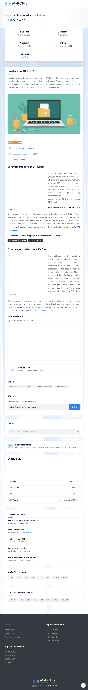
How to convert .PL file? (17, 548)
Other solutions (19, 160)
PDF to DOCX (10, 652)
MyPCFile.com (53, 686)
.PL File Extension (24, 551)
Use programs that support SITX (25, 154)
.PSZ (55, 600)
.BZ (41, 600)
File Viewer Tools (23, 15)
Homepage (9, 15)
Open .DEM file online (16, 530)
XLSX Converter (52, 637)
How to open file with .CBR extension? (23, 521)
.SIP (33, 578)
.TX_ (48, 600)
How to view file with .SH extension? (22, 557)
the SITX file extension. (44, 311)
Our (23, 148)
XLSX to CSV (10, 663)
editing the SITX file (56, 196)
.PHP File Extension (25, 542)
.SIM (26, 578)
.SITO (11, 578)
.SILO (65, 578)
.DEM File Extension (25, 532)
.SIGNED (56, 578)
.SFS (28, 600)
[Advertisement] (27, 188)
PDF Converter (52, 630)
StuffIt (23, 240)
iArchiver (13, 240)
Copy (74, 407)
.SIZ (39, 578)
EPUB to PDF (10, 655)
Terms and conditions (14, 637)
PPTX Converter (52, 641)
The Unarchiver (35, 240)
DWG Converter (52, 633)
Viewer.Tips (24, 367)
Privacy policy (10, 633)
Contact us (9, 630)
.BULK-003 (65, 600)
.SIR (18, 578)
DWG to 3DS (10, 659)
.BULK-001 (13, 600)
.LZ (35, 600)
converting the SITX (56, 199)
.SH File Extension (24, 560)
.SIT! (47, 578)
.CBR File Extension (25, 523)
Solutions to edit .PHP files (18, 539)
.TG (22, 600)
